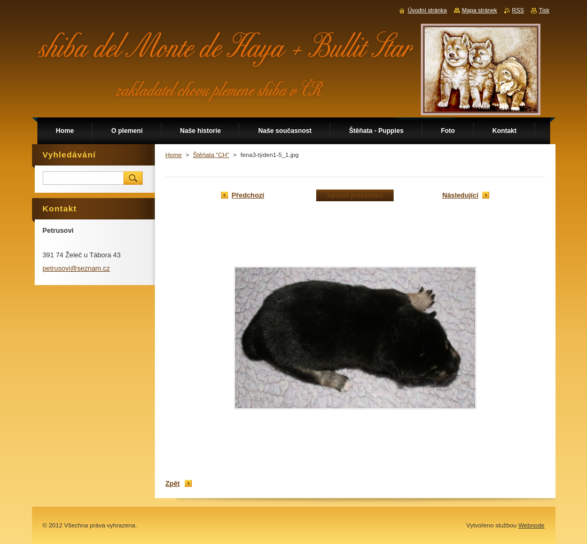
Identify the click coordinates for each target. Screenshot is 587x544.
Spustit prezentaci (355, 195)
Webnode (531, 525)
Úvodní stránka (427, 10)
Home (174, 155)
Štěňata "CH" (211, 155)
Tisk (544, 10)
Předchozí (248, 195)
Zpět (173, 483)
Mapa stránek (479, 10)
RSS (518, 10)
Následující (460, 195)
